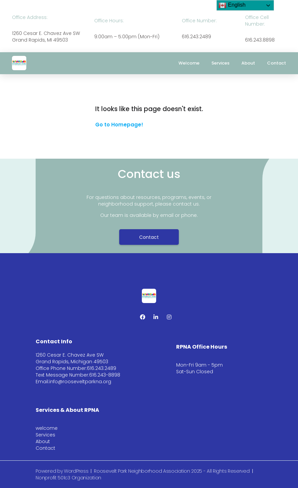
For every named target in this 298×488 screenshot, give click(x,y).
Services (220, 63)
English (231, 5)
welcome (188, 63)
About (248, 63)
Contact (276, 63)
